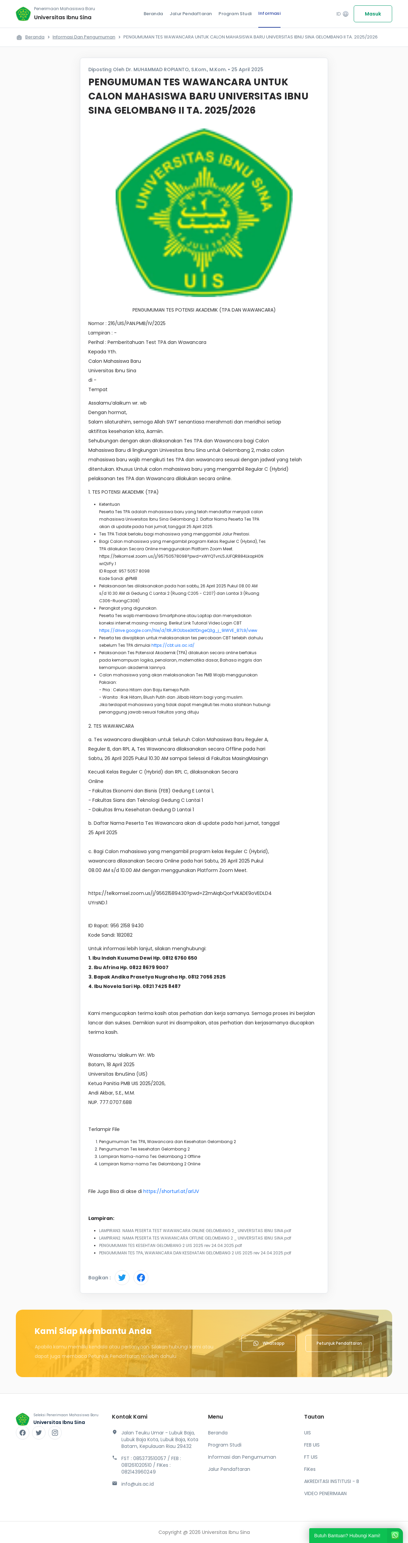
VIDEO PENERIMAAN (325, 1493)
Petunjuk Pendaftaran (339, 1343)
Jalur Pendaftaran (191, 13)
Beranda (153, 13)
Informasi (269, 13)
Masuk (373, 13)
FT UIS (311, 1457)
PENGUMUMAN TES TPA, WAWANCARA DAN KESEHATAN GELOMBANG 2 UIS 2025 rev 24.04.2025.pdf (195, 1253)
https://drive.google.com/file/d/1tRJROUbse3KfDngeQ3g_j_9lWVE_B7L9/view (178, 630)
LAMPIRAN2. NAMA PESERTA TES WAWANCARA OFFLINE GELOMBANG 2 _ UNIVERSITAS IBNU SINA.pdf (195, 1238)
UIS (307, 1432)
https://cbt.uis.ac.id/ (173, 645)
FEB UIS (312, 1445)
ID (343, 14)
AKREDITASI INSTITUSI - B (331, 1481)
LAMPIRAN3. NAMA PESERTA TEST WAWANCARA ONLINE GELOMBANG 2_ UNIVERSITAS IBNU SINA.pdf (195, 1230)
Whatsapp (269, 1343)
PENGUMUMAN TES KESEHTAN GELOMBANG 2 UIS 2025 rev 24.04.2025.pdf (170, 1245)
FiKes (310, 1469)
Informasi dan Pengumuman (84, 37)
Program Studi (235, 13)
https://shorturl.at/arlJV (171, 1191)
